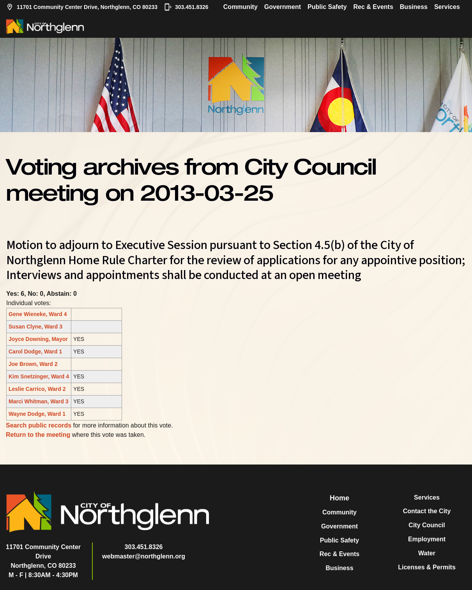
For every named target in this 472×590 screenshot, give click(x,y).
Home (339, 498)
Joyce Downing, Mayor (38, 339)
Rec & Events (373, 7)
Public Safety (327, 7)
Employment (426, 539)
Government (282, 7)
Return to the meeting (38, 434)
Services (447, 7)
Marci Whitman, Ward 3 (39, 401)
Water (426, 553)
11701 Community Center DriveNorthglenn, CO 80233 (43, 556)
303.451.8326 (186, 7)
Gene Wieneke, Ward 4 (38, 314)
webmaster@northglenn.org (143, 556)
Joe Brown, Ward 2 (33, 364)
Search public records (38, 425)
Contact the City (427, 511)
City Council (426, 525)
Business (414, 7)
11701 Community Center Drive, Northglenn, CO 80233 (81, 7)
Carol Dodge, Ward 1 (35, 351)
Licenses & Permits (427, 567)
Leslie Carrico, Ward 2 (37, 389)
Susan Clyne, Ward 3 (35, 326)
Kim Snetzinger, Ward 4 (39, 376)
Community (240, 7)
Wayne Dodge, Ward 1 (37, 414)
